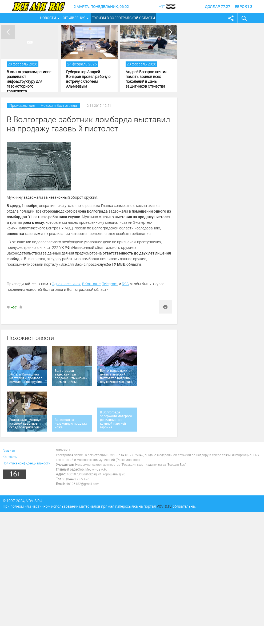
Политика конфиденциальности (26, 463)
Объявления (74, 17)
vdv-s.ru (164, 506)
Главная (9, 450)
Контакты (10, 457)
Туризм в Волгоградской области (123, 17)
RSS (125, 283)
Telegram (109, 283)
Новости (48, 17)
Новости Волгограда (59, 105)
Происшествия (22, 105)
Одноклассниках (66, 283)
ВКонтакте (91, 283)
